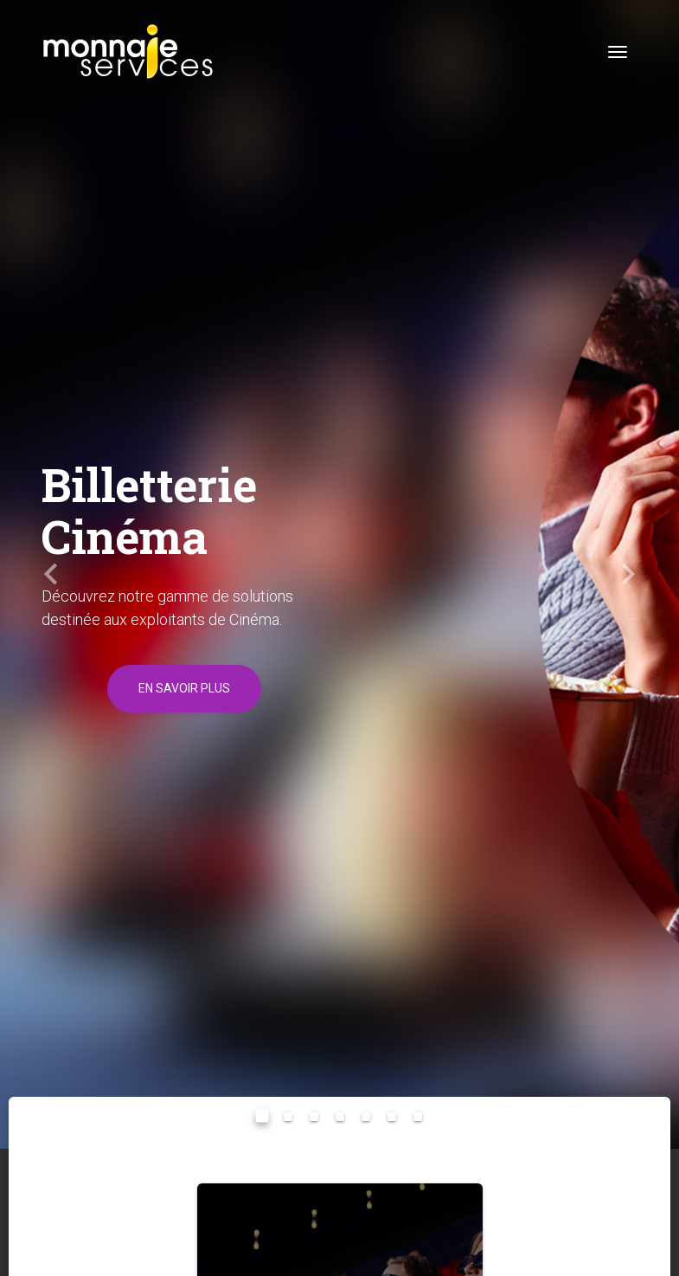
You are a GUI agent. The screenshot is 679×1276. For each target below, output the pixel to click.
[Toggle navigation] (617, 52)
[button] (51, 574)
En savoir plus (184, 688)
